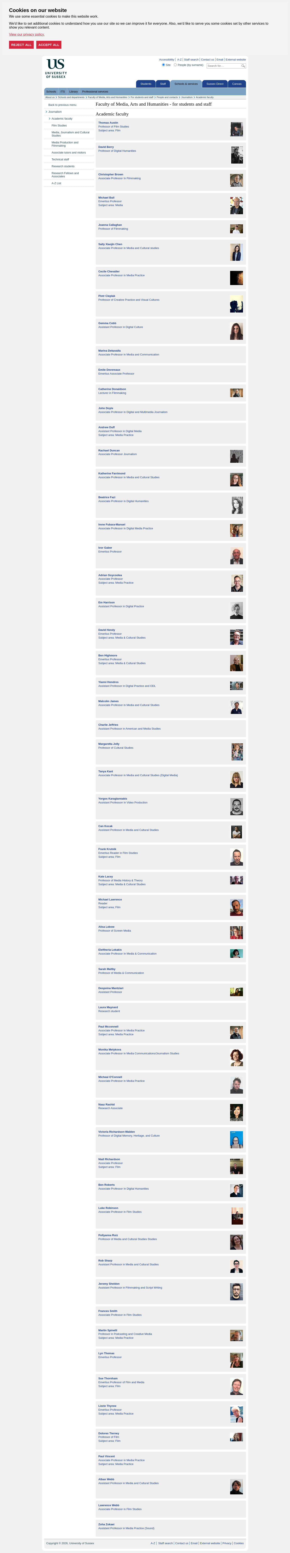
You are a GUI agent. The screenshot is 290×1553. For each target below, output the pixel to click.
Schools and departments (71, 97)
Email (220, 59)
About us (50, 97)
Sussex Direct (214, 83)
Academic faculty (205, 97)
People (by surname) (190, 65)
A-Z (179, 59)
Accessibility (166, 59)
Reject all (21, 45)
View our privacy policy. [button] (27, 34)
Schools (51, 91)
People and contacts (167, 97)
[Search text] (224, 65)
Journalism (187, 97)
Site (168, 65)
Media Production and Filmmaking (65, 144)
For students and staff (142, 97)
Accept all (48, 45)
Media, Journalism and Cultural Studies (71, 134)
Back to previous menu (62, 104)
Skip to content (76, 59)
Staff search (191, 59)
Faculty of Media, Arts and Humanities (107, 97)
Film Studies (59, 125)
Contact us (207, 59)
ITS (63, 91)
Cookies (239, 1543)
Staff (163, 83)
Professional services (95, 91)
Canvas (236, 83)
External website (236, 59)
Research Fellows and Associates (65, 175)
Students (145, 83)
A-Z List (56, 183)
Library (73, 91)
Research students (63, 166)
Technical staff (60, 159)
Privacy (226, 1543)
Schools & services (186, 83)
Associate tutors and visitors (69, 152)
